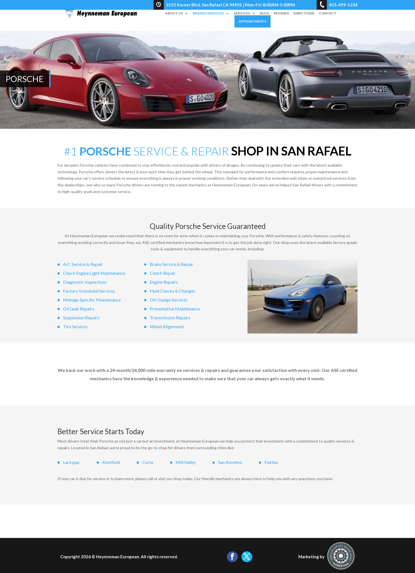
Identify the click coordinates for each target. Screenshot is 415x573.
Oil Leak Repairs (78, 308)
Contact (327, 14)
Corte (147, 462)
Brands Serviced (208, 14)
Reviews (281, 14)
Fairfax (271, 462)
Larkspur (71, 462)
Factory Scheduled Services (89, 290)
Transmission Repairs (170, 317)
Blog (264, 14)
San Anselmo (230, 462)
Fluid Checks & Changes (172, 290)
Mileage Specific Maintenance (92, 299)
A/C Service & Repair (83, 264)
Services (242, 14)
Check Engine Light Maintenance (94, 273)
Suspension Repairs (81, 317)
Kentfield (111, 462)
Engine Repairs (164, 282)
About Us (174, 14)
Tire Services (75, 326)
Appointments (252, 21)
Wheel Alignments (167, 326)
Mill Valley (186, 462)
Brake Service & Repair (171, 264)
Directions (303, 14)
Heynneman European (117, 556)
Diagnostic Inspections (85, 282)
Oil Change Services (169, 299)
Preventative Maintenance (175, 308)
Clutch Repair (163, 273)
